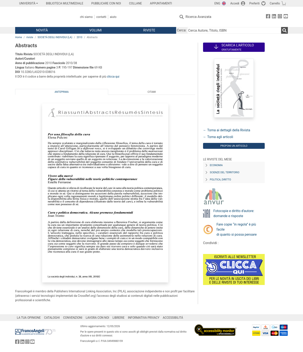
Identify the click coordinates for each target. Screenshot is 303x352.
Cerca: (181, 30)
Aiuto (113, 17)
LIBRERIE (119, 317)
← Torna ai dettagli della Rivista (226, 130)
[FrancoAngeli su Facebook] (268, 17)
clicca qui (113, 76)
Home (18, 37)
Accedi (234, 3)
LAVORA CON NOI (97, 317)
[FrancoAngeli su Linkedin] (274, 17)
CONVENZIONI (72, 317)
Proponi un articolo (233, 145)
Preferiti (254, 3)
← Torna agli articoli (218, 137)
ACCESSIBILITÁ (173, 317)
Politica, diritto (220, 179)
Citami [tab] (152, 91)
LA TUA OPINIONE (29, 317)
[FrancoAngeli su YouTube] (286, 17)
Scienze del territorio (224, 172)
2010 (79, 37)
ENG (217, 3)
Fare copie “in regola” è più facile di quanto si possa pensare (237, 229)
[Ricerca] (284, 30)
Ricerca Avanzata (198, 17)
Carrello (275, 3)
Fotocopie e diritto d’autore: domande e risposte (233, 213)
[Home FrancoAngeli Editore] (43, 17)
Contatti (101, 17)
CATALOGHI (52, 317)
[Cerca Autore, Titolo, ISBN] (234, 30)
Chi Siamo (86, 17)
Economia (216, 165)
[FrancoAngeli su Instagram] (280, 17)
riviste (29, 37)
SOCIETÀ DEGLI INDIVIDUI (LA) (54, 37)
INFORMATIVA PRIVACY (143, 317)
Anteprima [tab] (62, 91)
